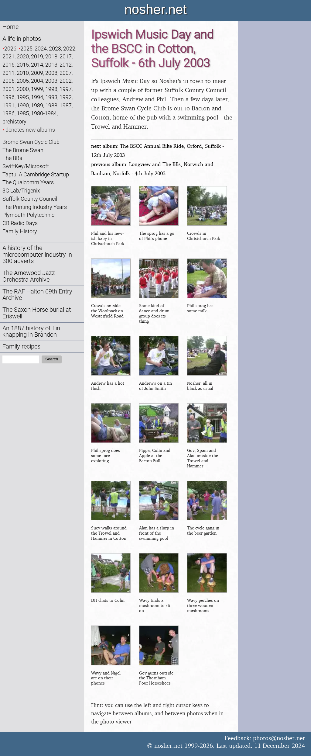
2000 (23, 89)
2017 (66, 56)
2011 (8, 73)
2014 (37, 64)
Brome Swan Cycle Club (31, 142)
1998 (51, 89)
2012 (66, 64)
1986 (8, 113)
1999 (37, 89)
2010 (23, 73)
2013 (51, 64)
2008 (51, 73)
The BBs (12, 158)
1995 (23, 97)
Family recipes (21, 346)
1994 (37, 97)
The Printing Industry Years (34, 207)
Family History (19, 231)
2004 (37, 81)
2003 (51, 81)
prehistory (14, 121)
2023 (55, 48)
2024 (41, 48)
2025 (26, 48)
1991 (8, 105)
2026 (10, 48)
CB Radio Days (20, 223)
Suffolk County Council (29, 199)
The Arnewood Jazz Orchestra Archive (28, 276)
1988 (51, 105)
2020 (23, 56)
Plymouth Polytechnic (28, 215)
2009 (37, 73)
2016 (8, 64)
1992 (66, 97)
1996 (8, 97)
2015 (23, 64)
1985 (23, 113)
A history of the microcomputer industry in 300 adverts (37, 254)
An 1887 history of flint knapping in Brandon (32, 331)
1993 (51, 97)
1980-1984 (44, 113)
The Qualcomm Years (28, 182)
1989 (37, 105)
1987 (66, 105)
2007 (66, 73)
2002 (66, 81)
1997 (66, 89)
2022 (69, 48)
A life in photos (21, 38)
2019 (37, 56)
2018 (51, 56)
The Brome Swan (22, 150)
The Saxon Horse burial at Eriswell (36, 313)
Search (51, 359)
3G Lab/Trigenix (21, 190)
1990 (23, 105)
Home (10, 26)
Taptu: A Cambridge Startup (35, 174)
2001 (8, 89)
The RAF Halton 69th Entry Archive (37, 295)
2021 (8, 56)
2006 (8, 81)
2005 (23, 81)
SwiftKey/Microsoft (25, 166)
